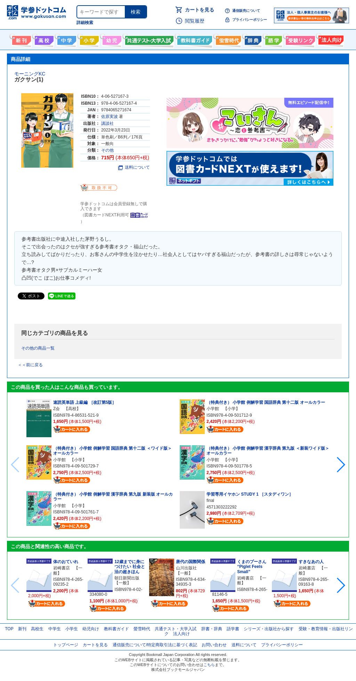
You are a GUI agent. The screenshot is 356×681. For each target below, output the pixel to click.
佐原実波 (109, 116)
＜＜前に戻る (30, 364)
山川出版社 (186, 568)
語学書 (272, 39)
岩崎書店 (61, 568)
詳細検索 (84, 22)
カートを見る (199, 10)
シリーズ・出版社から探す (269, 628)
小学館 (59, 459)
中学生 (54, 628)
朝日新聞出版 (126, 578)
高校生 (37, 628)
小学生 (71, 628)
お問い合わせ (214, 644)
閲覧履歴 (194, 21)
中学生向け (66, 39)
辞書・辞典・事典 (252, 39)
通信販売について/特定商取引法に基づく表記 (155, 644)
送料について (134, 167)
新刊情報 (20, 39)
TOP (9, 628)
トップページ (65, 644)
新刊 (22, 628)
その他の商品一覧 (38, 348)
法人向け (330, 39)
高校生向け (43, 39)
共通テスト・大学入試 (148, 39)
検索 (135, 12)
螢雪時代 (227, 39)
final (210, 500)
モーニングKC (29, 74)
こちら (209, 665)
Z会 (56, 408)
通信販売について (246, 11)
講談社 (107, 123)
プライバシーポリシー (249, 20)
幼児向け (111, 39)
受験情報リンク (299, 39)
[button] (340, 464)
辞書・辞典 (211, 628)
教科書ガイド (194, 39)
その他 (107, 150)
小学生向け (88, 39)
